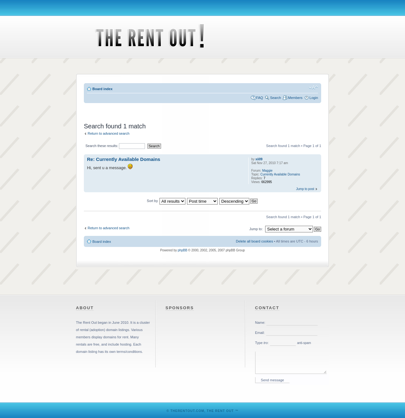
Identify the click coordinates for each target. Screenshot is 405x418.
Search (275, 98)
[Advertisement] (202, 109)
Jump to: (256, 229)
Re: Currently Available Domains (123, 159)
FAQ (259, 98)
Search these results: (115, 146)
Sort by (152, 201)
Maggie (267, 170)
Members (295, 98)
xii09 (258, 159)
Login (313, 98)
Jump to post (305, 189)
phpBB (182, 250)
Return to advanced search (108, 133)
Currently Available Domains (280, 174)
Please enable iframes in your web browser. (292, 352)
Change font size (313, 87)
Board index (102, 89)
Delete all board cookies (254, 241)
